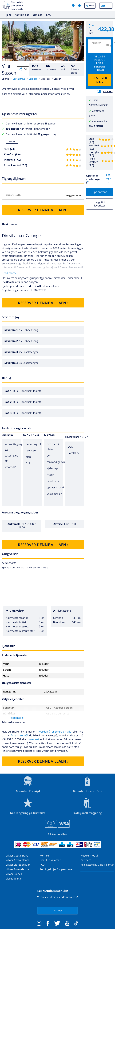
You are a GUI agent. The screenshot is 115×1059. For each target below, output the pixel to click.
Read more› (9, 273)
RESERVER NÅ (99, 80)
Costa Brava (18, 78)
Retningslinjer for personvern (57, 869)
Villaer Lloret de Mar (18, 864)
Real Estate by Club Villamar (97, 864)
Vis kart (105, 91)
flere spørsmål (19, 735)
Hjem (7, 15)
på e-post (33, 739)
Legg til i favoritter (99, 203)
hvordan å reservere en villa (54, 731)
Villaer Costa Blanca (17, 860)
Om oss (37, 15)
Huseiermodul (89, 855)
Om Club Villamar (50, 860)
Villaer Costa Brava (17, 855)
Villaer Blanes (14, 874)
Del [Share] (22, 69)
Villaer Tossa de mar (18, 869)
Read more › (17, 717)
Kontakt (44, 855)
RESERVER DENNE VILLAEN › (43, 210)
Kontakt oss (22, 15)
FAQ (48, 15)
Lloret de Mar (14, 878)
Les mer (57, 910)
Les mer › (12, 141)
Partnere (85, 860)
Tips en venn (99, 192)
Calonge (33, 78)
